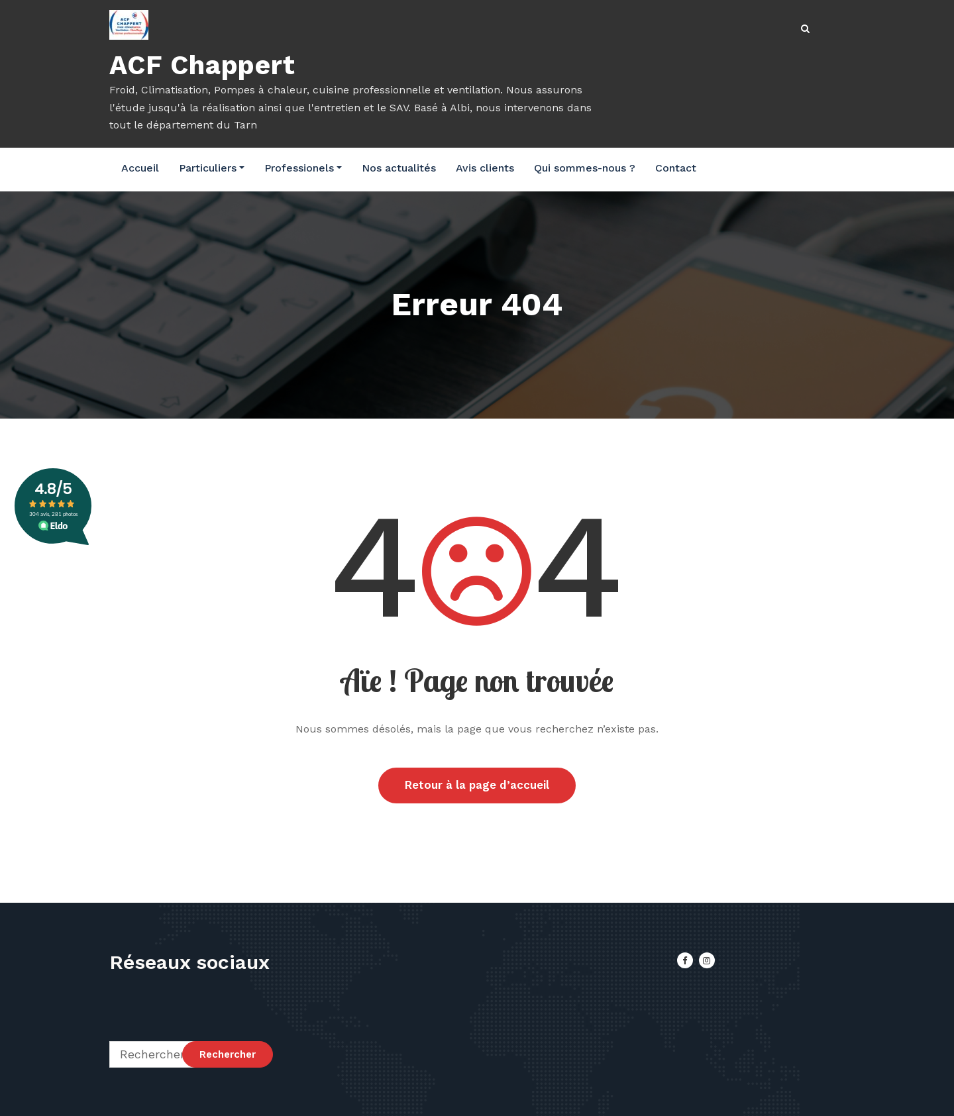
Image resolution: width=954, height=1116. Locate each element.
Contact (675, 168)
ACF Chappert (202, 65)
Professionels (303, 168)
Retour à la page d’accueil (477, 785)
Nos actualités (399, 168)
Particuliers (211, 168)
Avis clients (485, 168)
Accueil (140, 168)
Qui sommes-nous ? (584, 168)
